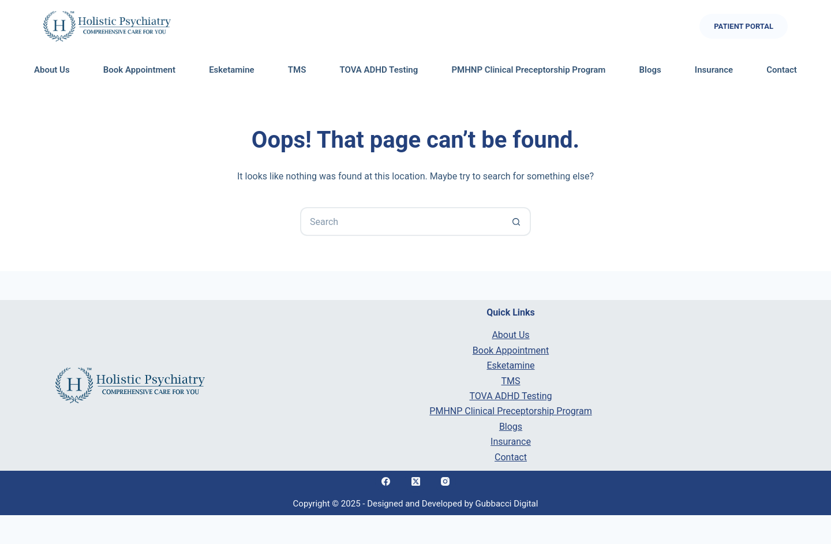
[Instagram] (445, 482)
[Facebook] (386, 482)
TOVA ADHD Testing (378, 70)
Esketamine (231, 70)
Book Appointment (139, 70)
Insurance (714, 70)
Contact (781, 70)
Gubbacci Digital (507, 503)
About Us (52, 70)
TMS (297, 70)
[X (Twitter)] (415, 482)
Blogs (650, 70)
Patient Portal (743, 26)
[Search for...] (401, 221)
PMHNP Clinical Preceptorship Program (528, 70)
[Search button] (516, 221)
